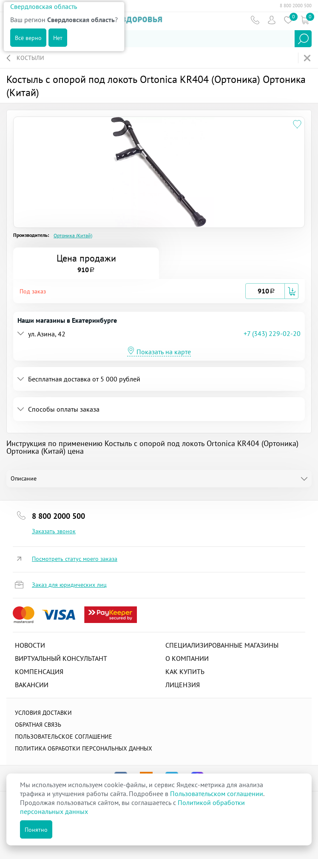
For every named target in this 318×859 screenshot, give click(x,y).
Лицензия (182, 684)
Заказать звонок (54, 531)
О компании (187, 658)
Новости (30, 645)
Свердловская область (43, 6)
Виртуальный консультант (61, 658)
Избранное (288, 19)
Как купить (184, 671)
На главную (308, 58)
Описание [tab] (24, 478)
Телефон (255, 19)
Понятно (36, 829)
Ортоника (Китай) (73, 235)
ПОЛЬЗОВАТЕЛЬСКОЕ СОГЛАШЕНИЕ (63, 736)
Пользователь (271, 19)
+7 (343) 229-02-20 (272, 333)
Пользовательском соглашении (216, 793)
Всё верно (28, 38)
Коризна (304, 19)
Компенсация (39, 671)
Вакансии (31, 684)
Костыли (30, 58)
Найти (303, 38)
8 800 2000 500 (296, 6)
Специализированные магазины (221, 645)
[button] (132, 291)
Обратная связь (38, 724)
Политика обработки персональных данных (83, 748)
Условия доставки (43, 713)
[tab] (159, 291)
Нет (57, 38)
